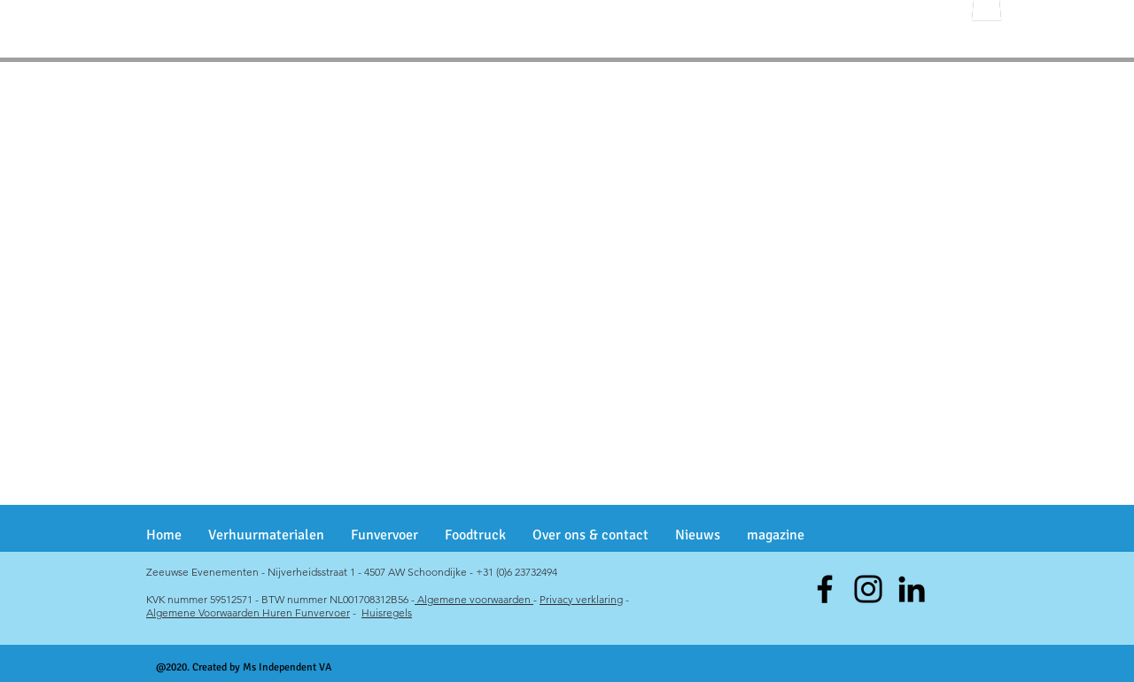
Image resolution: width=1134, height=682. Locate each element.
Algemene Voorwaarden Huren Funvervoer (248, 612)
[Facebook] (824, 589)
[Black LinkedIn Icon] (911, 589)
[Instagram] (868, 589)
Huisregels (386, 612)
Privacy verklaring (581, 599)
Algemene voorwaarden (474, 599)
